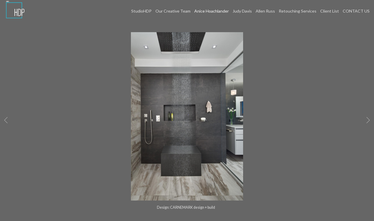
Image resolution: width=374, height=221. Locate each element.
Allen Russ (265, 10)
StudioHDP (141, 10)
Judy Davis (242, 10)
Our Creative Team (173, 10)
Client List (329, 10)
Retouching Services (297, 10)
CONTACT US (356, 10)
